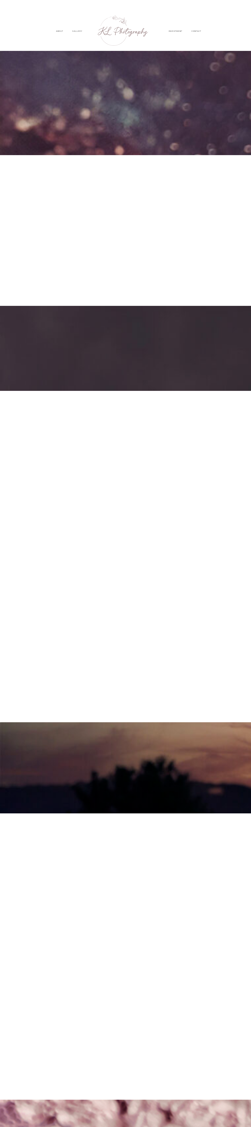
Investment (175, 31)
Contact (196, 31)
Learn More (125, 120)
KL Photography (125, 31)
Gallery (77, 31)
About (59, 31)
